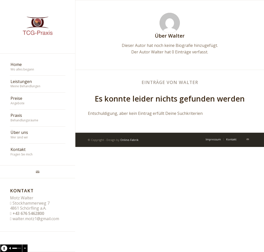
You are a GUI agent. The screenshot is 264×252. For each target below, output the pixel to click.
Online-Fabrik (129, 140)
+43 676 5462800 (28, 213)
